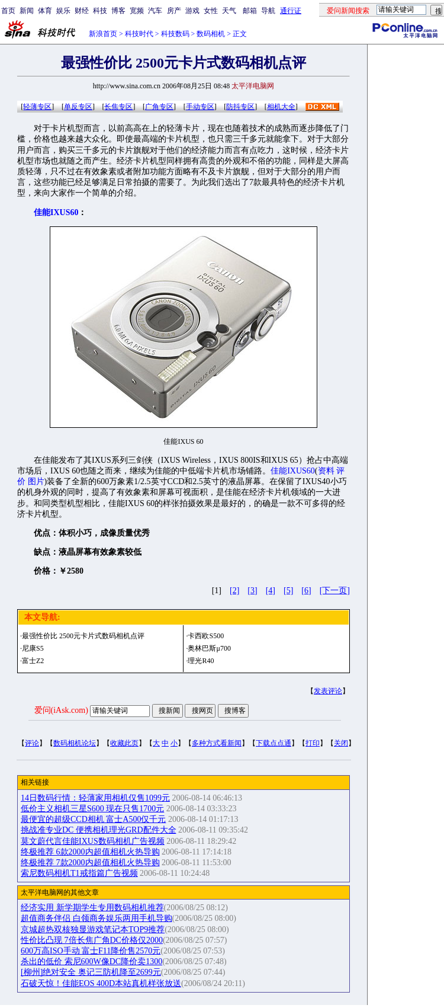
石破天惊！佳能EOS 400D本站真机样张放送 (101, 983)
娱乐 (63, 11)
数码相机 (211, 34)
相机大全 (281, 107)
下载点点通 (273, 743)
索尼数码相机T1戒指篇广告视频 (79, 873)
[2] (234, 590)
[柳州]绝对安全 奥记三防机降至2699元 (91, 972)
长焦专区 (118, 107)
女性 (211, 11)
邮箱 (250, 11)
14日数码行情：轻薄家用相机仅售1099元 (95, 797)
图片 (36, 481)
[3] (252, 590)
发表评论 (328, 691)
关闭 (341, 743)
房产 (174, 11)
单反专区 (78, 107)
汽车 (155, 11)
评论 (32, 743)
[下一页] (335, 590)
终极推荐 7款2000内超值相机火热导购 (90, 862)
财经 (82, 11)
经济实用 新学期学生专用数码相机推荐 (92, 907)
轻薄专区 (37, 107)
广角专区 (159, 107)
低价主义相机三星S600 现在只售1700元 (92, 808)
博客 (118, 11)
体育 (45, 11)
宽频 (137, 11)
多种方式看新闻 (217, 743)
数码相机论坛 (74, 743)
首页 (8, 11)
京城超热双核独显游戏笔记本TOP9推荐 (93, 929)
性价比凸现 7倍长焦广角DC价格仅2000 (92, 940)
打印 (312, 743)
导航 (268, 11)
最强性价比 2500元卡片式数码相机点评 (83, 636)
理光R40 (201, 661)
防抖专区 (240, 107)
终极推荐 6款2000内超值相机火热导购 (90, 851)
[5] (288, 590)
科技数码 (175, 34)
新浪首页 (103, 34)
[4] (270, 590)
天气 (229, 11)
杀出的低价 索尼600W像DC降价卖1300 (91, 961)
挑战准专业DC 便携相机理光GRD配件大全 (98, 829)
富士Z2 (33, 661)
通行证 (290, 11)
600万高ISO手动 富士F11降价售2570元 (90, 950)
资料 (326, 470)
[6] (306, 590)
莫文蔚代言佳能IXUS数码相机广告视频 (93, 841)
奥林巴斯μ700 (209, 648)
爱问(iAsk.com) (61, 710)
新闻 (27, 11)
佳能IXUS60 (293, 470)
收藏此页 (124, 743)
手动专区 (200, 107)
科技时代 (139, 34)
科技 (100, 11)
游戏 (192, 11)
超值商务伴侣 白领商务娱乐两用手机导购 (96, 918)
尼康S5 (33, 648)
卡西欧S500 (206, 636)
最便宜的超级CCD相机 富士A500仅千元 (93, 819)
